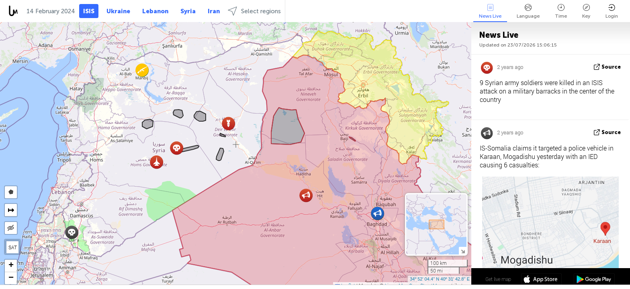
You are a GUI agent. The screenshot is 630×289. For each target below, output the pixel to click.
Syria (188, 11)
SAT (12, 247)
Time (561, 11)
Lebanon (155, 11)
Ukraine (118, 11)
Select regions (254, 11)
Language (528, 11)
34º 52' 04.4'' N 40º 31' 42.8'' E (440, 279)
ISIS (88, 11)
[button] (156, 162)
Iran (214, 11)
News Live (490, 11)
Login (611, 11)
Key (586, 11)
